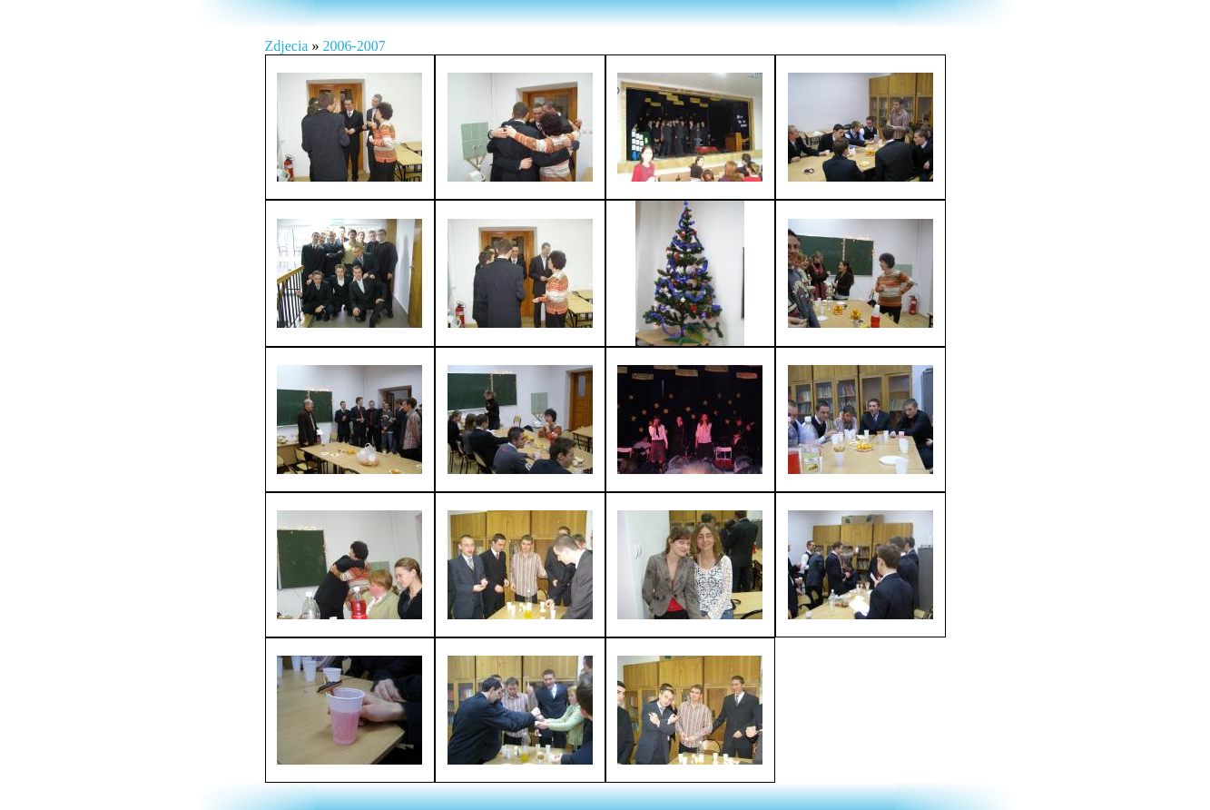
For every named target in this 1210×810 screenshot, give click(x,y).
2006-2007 (353, 46)
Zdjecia (288, 46)
